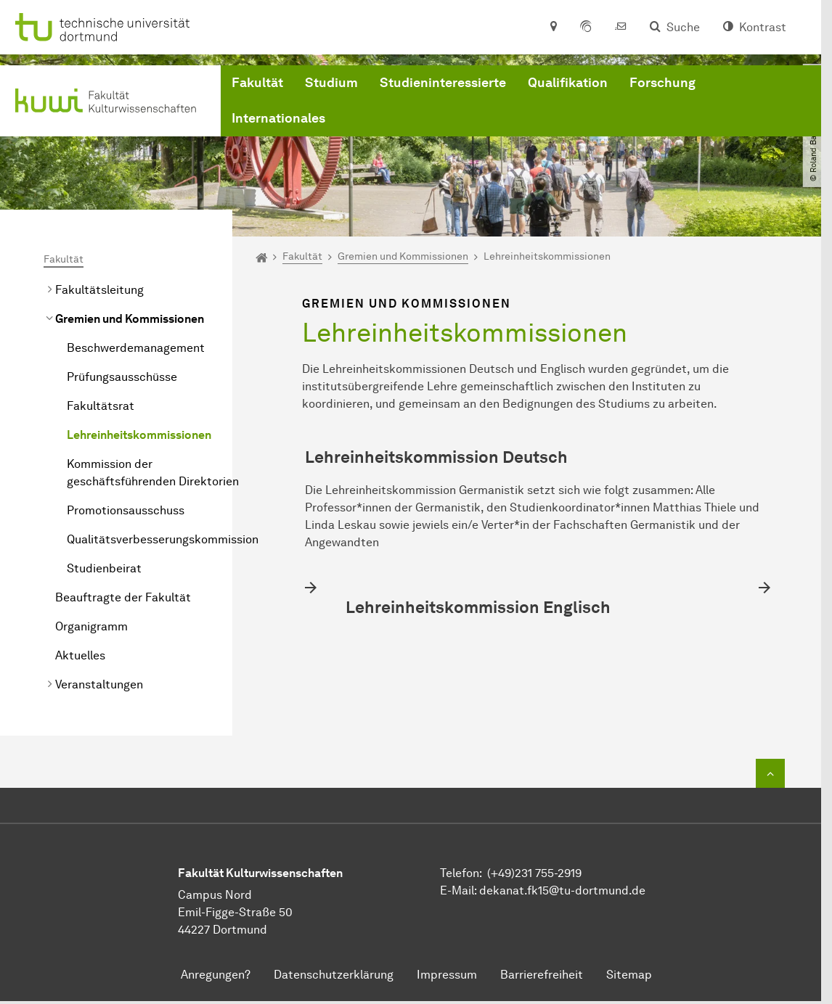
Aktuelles (80, 655)
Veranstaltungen (99, 684)
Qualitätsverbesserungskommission (162, 539)
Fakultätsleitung (99, 290)
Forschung (662, 83)
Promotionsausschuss (125, 510)
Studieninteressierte (443, 83)
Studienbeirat (104, 568)
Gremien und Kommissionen (129, 319)
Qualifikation (568, 83)
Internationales (278, 118)
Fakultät (257, 83)
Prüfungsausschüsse (122, 377)
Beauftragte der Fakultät (123, 597)
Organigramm (91, 626)
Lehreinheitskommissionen (139, 435)
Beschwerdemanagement (136, 348)
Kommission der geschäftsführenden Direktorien (153, 472)
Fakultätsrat (100, 406)
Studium (331, 83)
